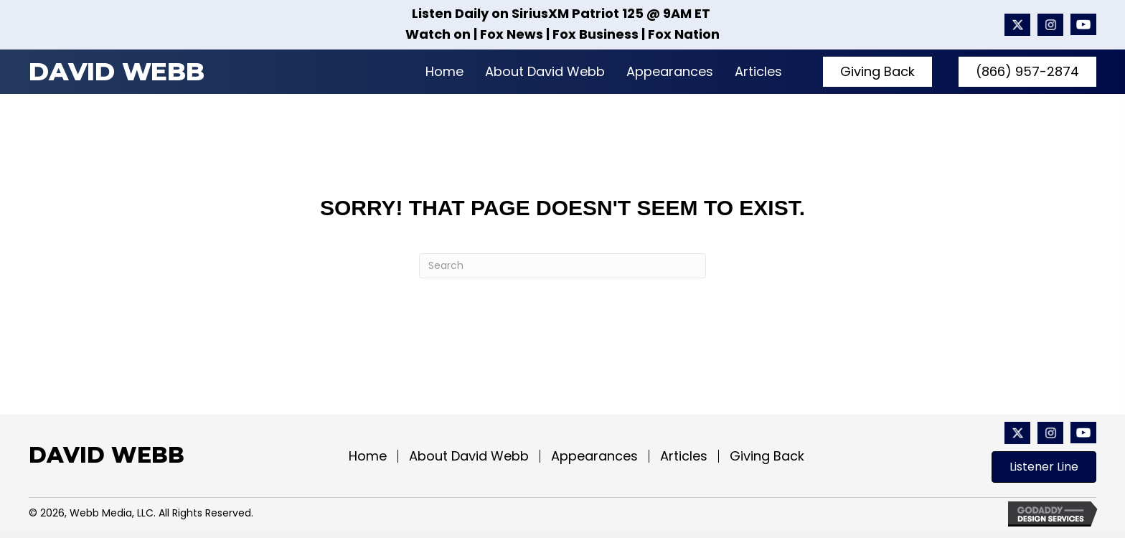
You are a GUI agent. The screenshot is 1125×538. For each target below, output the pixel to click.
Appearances (594, 456)
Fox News (511, 34)
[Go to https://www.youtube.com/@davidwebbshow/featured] (1083, 25)
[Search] (562, 265)
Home (368, 456)
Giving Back (767, 456)
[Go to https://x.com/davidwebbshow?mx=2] (1017, 25)
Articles (683, 456)
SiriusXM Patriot (565, 13)
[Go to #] (1050, 25)
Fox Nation (684, 34)
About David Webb (469, 456)
